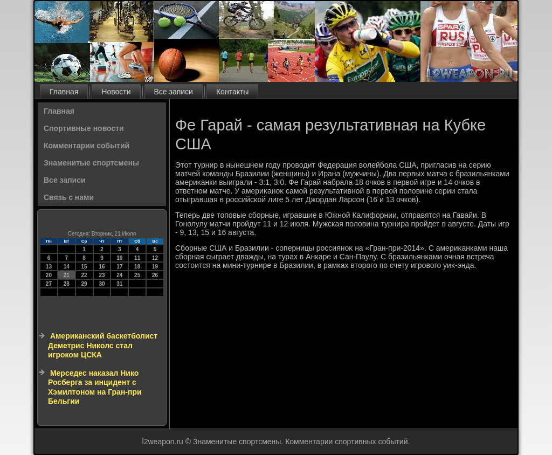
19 (155, 267)
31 (119, 284)
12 (155, 258)
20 (49, 275)
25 (137, 275)
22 (84, 275)
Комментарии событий (86, 145)
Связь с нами (69, 197)
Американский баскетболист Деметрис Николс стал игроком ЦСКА (102, 345)
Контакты (232, 91)
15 (84, 267)
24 (119, 275)
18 (137, 267)
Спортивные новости (84, 128)
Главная (64, 91)
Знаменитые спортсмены (91, 162)
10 (119, 258)
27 (49, 284)
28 (67, 284)
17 (119, 267)
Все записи (173, 91)
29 (84, 284)
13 (49, 267)
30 (102, 284)
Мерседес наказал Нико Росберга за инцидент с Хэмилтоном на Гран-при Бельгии (95, 387)
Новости (115, 91)
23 (102, 275)
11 (137, 258)
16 (102, 267)
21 (67, 275)
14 (67, 267)
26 (155, 275)
